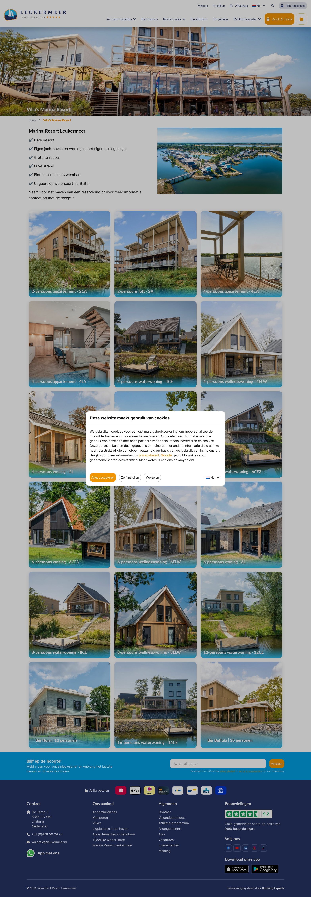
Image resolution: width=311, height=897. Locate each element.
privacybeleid (149, 455)
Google (166, 455)
